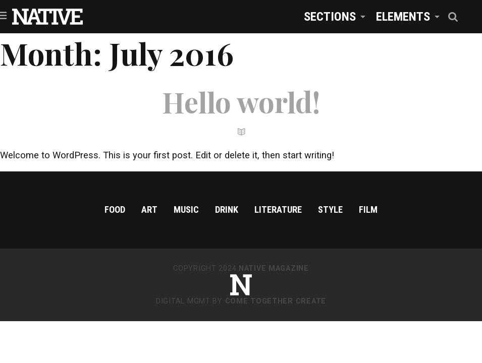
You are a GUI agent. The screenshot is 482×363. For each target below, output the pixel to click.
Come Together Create (275, 301)
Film (368, 209)
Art (149, 209)
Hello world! (241, 101)
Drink (226, 209)
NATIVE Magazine (274, 268)
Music (186, 209)
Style (330, 209)
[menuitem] (332, 16)
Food (114, 209)
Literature (278, 209)
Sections (330, 16)
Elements (403, 16)
